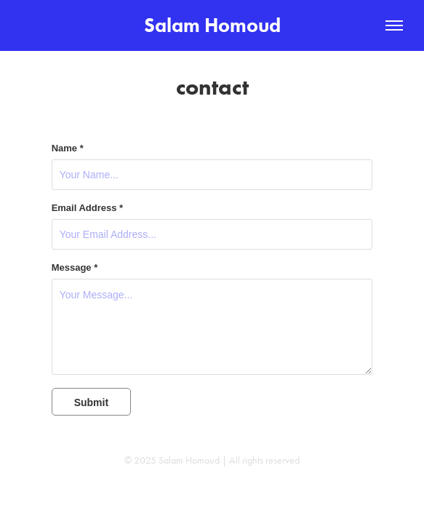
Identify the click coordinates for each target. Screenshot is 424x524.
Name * (68, 148)
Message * (75, 268)
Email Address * (88, 208)
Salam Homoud (212, 25)
